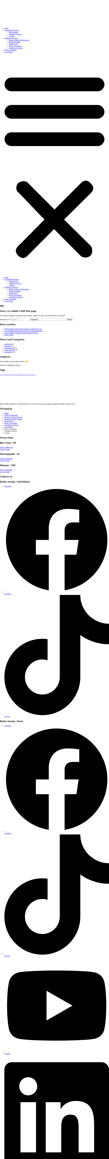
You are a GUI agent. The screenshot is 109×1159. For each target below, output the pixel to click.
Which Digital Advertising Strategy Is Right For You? (23, 329)
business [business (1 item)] (10, 374)
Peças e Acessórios (15, 46)
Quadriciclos (13, 44)
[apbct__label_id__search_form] (53, 319)
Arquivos (3, 365)
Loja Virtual (8, 52)
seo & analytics (9, 350)
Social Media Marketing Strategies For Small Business (23, 331)
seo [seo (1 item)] (27, 374)
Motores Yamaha (14, 42)
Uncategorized (9, 348)
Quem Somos (13, 32)
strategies (7, 346)
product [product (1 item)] (24, 374)
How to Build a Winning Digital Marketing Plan (21, 333)
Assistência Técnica (16, 48)
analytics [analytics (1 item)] (6, 374)
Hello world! (8, 335)
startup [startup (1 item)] (30, 374)
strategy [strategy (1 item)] (34, 374)
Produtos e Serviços (11, 38)
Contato (11, 36)
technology (8, 352)
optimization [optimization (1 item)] (19, 374)
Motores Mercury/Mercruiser (19, 40)
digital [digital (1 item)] (14, 374)
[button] (54, 165)
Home (6, 28)
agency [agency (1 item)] (1, 374)
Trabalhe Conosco (15, 34)
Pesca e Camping (10, 50)
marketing (7, 344)
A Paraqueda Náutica (11, 30)
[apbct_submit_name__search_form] (69, 319)
